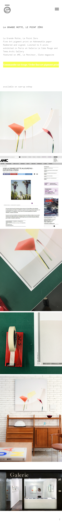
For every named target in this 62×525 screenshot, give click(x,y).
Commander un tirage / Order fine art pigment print (31, 64)
